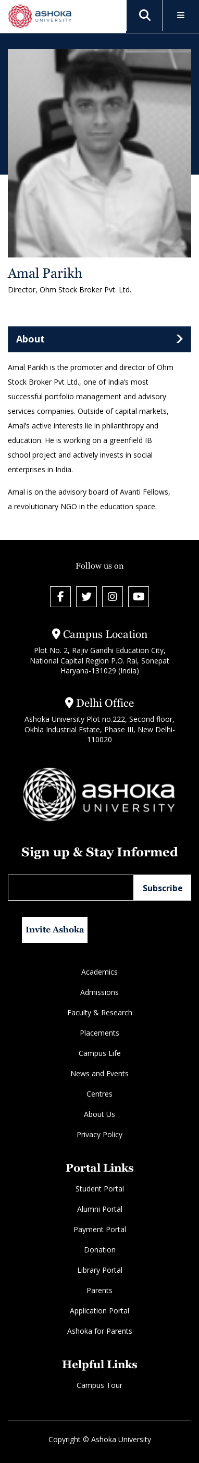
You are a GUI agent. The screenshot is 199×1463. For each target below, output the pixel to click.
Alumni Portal (99, 1209)
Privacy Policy (99, 1134)
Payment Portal (99, 1229)
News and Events (99, 1073)
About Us (99, 1114)
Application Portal (99, 1311)
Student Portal (100, 1189)
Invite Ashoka (55, 930)
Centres (99, 1094)
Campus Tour (99, 1385)
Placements (99, 1033)
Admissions (99, 992)
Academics (99, 972)
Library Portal (99, 1270)
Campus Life (100, 1053)
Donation (100, 1250)
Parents (99, 1290)
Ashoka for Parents (99, 1331)
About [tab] (30, 339)
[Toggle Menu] (181, 15)
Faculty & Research (99, 1012)
